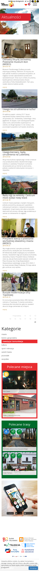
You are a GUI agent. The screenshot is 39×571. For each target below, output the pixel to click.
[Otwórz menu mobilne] (35, 4)
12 (30, 316)
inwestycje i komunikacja (13, 341)
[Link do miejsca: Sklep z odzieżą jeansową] (19, 406)
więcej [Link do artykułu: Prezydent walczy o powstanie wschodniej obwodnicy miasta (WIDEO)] (5, 270)
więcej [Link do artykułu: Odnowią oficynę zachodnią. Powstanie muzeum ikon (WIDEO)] (5, 87)
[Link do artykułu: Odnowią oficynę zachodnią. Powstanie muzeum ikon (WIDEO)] (19, 49)
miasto (4, 334)
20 (35, 322)
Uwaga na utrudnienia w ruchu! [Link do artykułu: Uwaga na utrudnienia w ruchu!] (19, 109)
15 (15, 319)
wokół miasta (7, 352)
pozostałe (5, 355)
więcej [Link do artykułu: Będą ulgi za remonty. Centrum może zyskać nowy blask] (5, 216)
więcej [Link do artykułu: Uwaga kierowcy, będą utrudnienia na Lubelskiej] (5, 173)
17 (25, 319)
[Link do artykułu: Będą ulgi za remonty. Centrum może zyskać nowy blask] (19, 184)
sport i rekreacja (8, 348)
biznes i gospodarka (9, 338)
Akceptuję (33, 568)
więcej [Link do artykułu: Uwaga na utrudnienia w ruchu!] (5, 130)
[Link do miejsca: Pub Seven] (19, 382)
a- (28, 1)
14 (10, 319)
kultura (4, 345)
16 (20, 319)
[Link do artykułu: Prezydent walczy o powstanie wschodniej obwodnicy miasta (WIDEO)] (19, 228)
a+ (25, 1)
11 (25, 316)
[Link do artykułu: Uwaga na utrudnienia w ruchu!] (19, 98)
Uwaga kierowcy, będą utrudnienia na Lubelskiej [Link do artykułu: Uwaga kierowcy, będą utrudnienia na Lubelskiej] (16, 153)
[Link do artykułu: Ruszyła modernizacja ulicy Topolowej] (19, 282)
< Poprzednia (16, 316)
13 (35, 316)
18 (30, 319)
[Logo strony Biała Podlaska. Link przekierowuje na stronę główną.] (7, 3)
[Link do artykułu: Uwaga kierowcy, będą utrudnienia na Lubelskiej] (19, 141)
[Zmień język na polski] (25, 4)
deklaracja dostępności (16, 1)
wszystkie (5, 359)
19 (35, 319)
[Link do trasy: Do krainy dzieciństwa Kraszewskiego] (19, 439)
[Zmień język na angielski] (29, 4)
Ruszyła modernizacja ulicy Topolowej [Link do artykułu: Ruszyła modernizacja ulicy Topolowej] (16, 293)
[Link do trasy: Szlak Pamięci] (19, 463)
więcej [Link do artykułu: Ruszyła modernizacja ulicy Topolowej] (5, 309)
